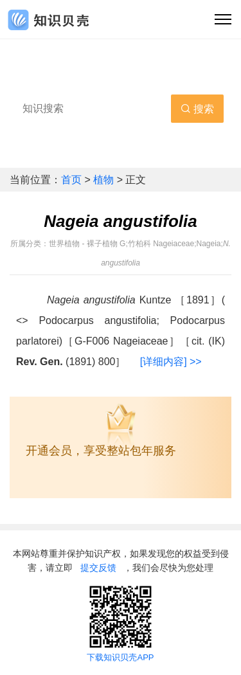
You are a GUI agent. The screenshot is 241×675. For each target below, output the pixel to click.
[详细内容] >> (171, 361)
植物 (104, 179)
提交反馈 (98, 567)
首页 (72, 179)
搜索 (197, 109)
